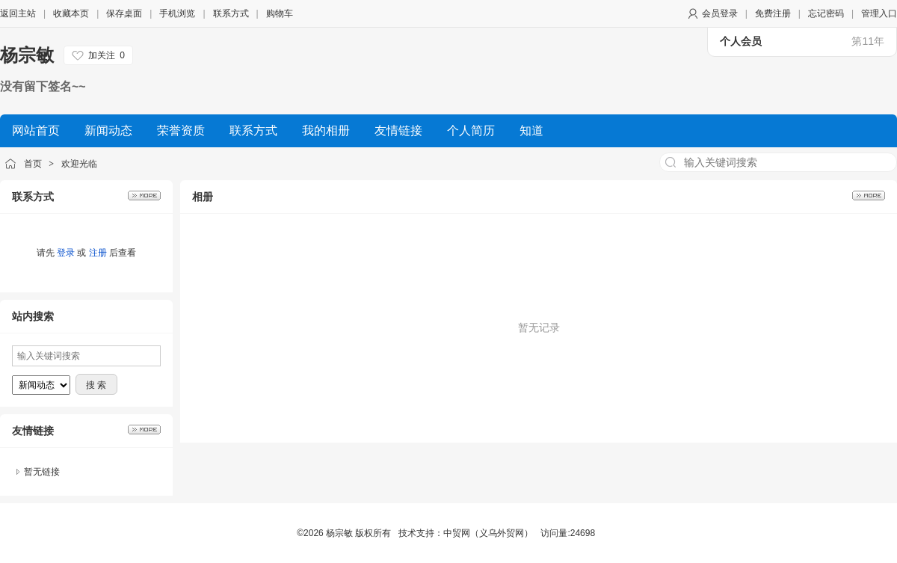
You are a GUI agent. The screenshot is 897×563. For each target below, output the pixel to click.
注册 (98, 252)
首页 (33, 164)
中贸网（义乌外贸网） (488, 533)
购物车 (279, 13)
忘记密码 (826, 13)
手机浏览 (177, 13)
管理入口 (879, 13)
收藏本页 (71, 13)
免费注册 (773, 13)
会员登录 (720, 13)
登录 (66, 252)
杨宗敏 (27, 55)
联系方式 (231, 13)
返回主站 (18, 13)
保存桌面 (124, 13)
